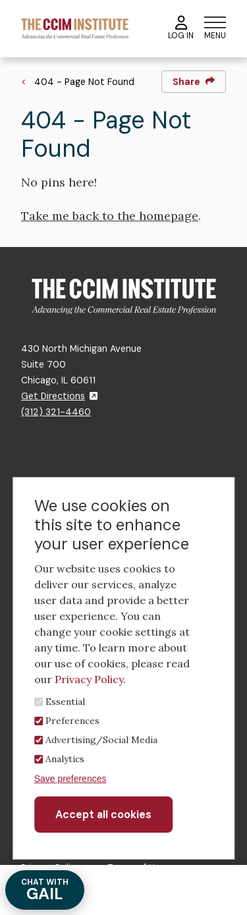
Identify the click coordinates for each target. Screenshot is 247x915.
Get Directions (59, 396)
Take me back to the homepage (109, 215)
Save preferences (70, 778)
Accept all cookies (103, 814)
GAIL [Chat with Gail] (45, 890)
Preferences (72, 721)
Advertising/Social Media (101, 740)
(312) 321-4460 (56, 412)
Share (194, 82)
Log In (181, 28)
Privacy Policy (89, 679)
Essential (65, 701)
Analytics (64, 759)
